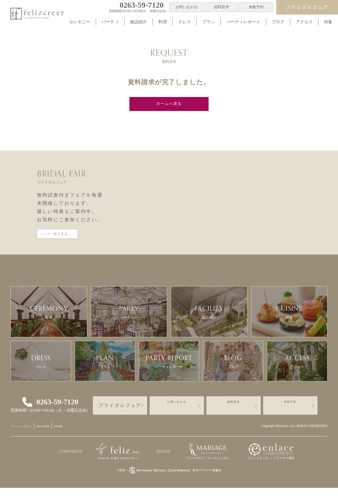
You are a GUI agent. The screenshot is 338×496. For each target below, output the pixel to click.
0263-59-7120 (60, 410)
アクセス (304, 22)
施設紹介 (138, 22)
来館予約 (256, 7)
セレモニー (80, 22)
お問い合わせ (186, 7)
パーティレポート (243, 22)
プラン (208, 22)
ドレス (184, 22)
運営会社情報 (63, 434)
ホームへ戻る (169, 105)
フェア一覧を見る (68, 238)
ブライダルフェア (307, 7)
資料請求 (221, 7)
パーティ (110, 22)
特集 (328, 22)
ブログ (278, 22)
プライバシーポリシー (29, 434)
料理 (162, 22)
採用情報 (86, 434)
